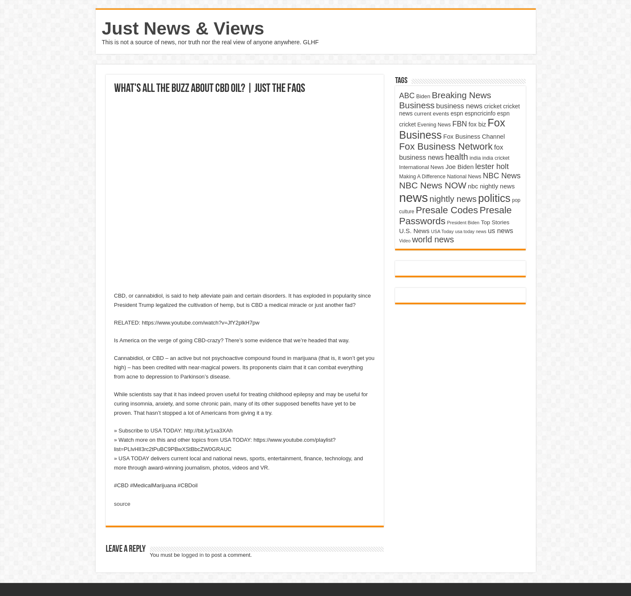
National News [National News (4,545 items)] (464, 177)
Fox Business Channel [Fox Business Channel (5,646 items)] (474, 136)
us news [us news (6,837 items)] (500, 230)
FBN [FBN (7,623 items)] (459, 124)
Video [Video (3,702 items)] (405, 240)
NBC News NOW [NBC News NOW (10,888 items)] (433, 185)
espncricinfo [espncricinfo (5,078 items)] (480, 113)
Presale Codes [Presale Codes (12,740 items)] (447, 210)
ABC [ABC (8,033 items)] (407, 95)
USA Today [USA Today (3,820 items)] (442, 231)
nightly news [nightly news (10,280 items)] (453, 199)
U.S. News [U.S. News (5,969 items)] (414, 230)
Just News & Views (183, 28)
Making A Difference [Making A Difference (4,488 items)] (422, 177)
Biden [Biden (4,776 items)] (423, 96)
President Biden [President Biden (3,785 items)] (463, 222)
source (122, 504)
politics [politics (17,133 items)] (494, 198)
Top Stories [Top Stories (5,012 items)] (495, 222)
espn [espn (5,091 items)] (457, 113)
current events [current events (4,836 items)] (431, 113)
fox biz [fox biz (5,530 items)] (477, 124)
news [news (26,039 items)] (413, 197)
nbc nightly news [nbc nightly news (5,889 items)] (491, 186)
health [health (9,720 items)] (456, 156)
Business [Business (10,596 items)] (417, 105)
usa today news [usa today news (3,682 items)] (470, 231)
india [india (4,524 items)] (475, 158)
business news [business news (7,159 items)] (459, 106)
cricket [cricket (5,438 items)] (493, 106)
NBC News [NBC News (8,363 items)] (502, 175)
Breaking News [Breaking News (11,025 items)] (461, 95)
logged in (193, 555)
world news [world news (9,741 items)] (433, 239)
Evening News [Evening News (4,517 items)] (434, 125)
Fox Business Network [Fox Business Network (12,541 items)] (446, 146)
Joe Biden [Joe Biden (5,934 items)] (460, 166)
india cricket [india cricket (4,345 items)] (495, 158)
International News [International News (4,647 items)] (421, 167)
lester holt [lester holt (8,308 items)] (492, 166)
